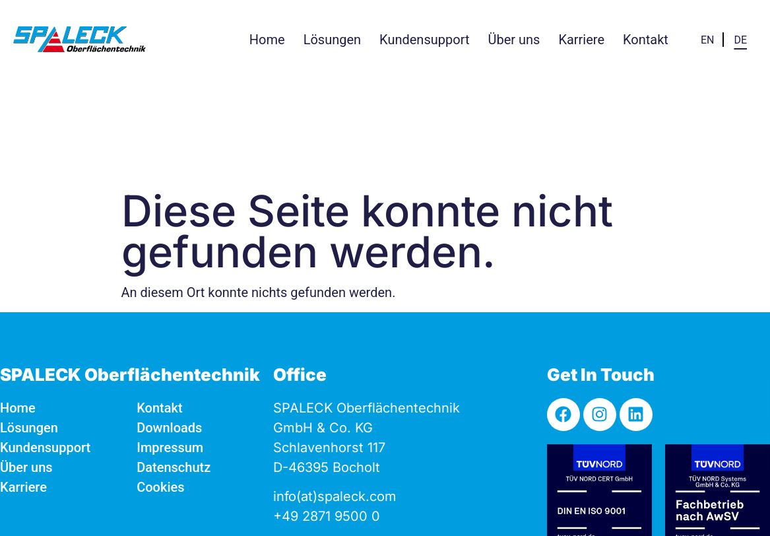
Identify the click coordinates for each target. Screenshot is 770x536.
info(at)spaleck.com (335, 390)
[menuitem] (707, 39)
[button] (332, 39)
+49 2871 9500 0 (326, 410)
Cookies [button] (160, 381)
